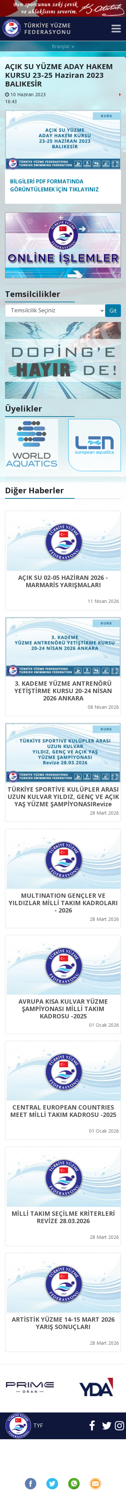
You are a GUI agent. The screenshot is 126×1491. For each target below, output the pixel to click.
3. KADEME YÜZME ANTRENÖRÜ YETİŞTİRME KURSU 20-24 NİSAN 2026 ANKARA (63, 690)
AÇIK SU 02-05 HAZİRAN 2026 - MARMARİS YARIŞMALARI (63, 581)
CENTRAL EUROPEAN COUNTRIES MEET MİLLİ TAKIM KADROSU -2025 (63, 1111)
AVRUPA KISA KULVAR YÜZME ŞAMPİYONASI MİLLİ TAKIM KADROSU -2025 (63, 1008)
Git (113, 310)
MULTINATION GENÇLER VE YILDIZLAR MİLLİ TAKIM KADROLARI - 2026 (63, 902)
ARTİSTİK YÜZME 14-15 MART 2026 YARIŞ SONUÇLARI (63, 1323)
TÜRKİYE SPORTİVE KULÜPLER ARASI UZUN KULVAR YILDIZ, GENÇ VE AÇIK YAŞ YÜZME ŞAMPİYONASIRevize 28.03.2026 (63, 800)
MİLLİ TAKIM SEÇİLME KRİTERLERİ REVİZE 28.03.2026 (63, 1217)
